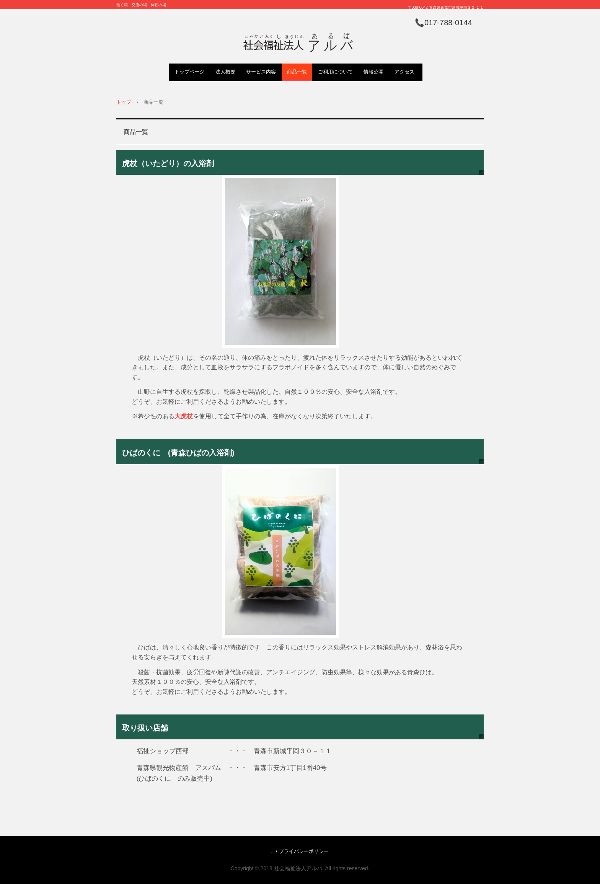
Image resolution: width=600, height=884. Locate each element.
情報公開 (373, 72)
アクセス (404, 72)
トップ (123, 102)
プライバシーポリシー (304, 851)
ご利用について (335, 72)
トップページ (189, 72)
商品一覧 (297, 72)
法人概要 (225, 72)
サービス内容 (261, 72)
